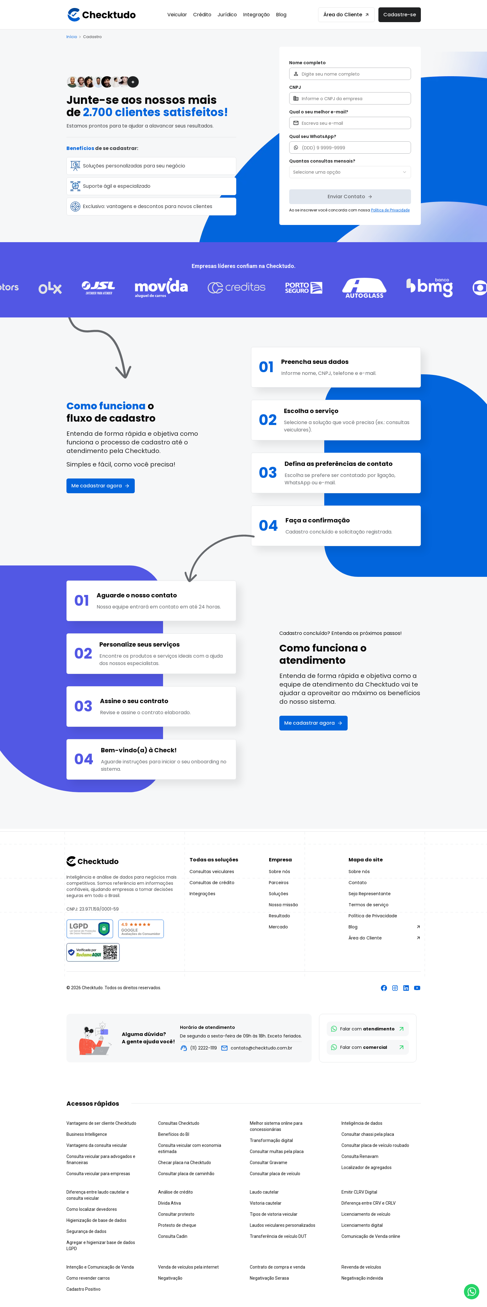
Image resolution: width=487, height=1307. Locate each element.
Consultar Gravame (268, 1162)
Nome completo (307, 63)
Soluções (278, 894)
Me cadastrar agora (100, 485)
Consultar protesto (176, 1214)
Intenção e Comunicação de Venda (100, 1267)
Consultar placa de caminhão (186, 1173)
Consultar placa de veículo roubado (375, 1145)
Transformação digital (271, 1140)
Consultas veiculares (212, 871)
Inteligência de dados (361, 1123)
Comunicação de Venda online (370, 1236)
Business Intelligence (86, 1134)
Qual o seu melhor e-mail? (318, 112)
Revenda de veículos (361, 1267)
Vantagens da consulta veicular (96, 1145)
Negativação (170, 1278)
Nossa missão (283, 905)
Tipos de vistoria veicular (273, 1214)
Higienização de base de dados (96, 1220)
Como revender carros (88, 1278)
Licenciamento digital (362, 1225)
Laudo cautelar (264, 1192)
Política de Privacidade (373, 916)
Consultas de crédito (212, 883)
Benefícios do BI (173, 1134)
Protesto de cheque (177, 1225)
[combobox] (350, 172)
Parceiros (279, 883)
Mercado (278, 927)
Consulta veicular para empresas (98, 1173)
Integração (256, 14)
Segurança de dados (86, 1231)
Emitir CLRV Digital (359, 1192)
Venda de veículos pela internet (188, 1267)
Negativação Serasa (269, 1278)
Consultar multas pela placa (277, 1151)
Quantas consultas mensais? (322, 161)
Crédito (202, 14)
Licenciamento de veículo (365, 1214)
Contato (358, 883)
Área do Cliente (346, 14)
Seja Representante (370, 894)
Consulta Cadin (172, 1236)
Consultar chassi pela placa (367, 1134)
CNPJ (295, 87)
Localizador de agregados (366, 1167)
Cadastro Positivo (83, 1289)
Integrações (202, 894)
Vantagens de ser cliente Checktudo (101, 1123)
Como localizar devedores (91, 1209)
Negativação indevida (362, 1278)
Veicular (177, 14)
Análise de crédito (175, 1192)
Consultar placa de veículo (275, 1173)
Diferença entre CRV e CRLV (368, 1203)
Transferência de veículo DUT (278, 1236)
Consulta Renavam (359, 1156)
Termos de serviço (369, 905)
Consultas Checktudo (178, 1123)
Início (71, 36)
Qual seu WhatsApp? (312, 136)
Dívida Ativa (169, 1203)
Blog (281, 14)
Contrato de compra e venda (277, 1267)
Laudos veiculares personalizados (282, 1225)
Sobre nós (279, 871)
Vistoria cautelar (265, 1203)
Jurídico (227, 14)
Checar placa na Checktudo (184, 1162)
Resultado (279, 916)
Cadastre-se (399, 14)
